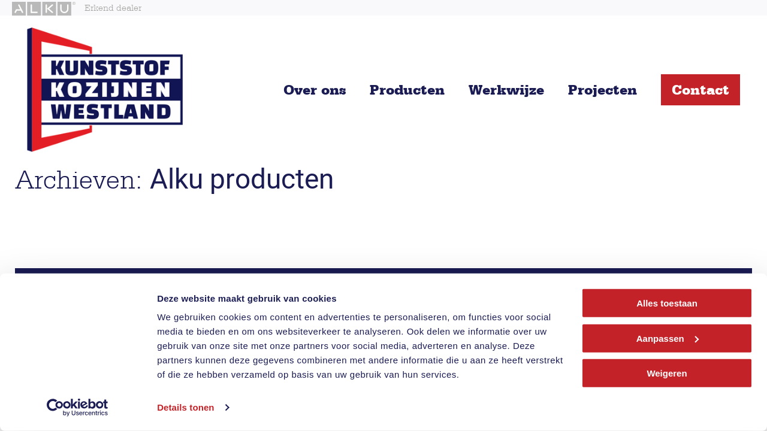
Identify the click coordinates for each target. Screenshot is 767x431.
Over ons (314, 89)
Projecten (602, 89)
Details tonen (185, 407)
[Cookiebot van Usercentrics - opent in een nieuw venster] (77, 408)
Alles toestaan (666, 303)
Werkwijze (506, 89)
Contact (700, 89)
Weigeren (667, 373)
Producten (407, 89)
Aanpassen (667, 338)
